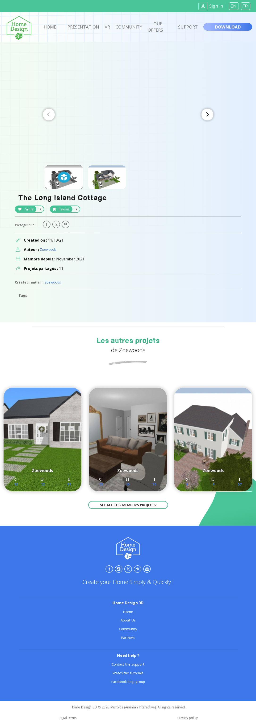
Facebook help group (128, 681)
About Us (128, 620)
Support (188, 27)
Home (50, 27)
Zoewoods (48, 249)
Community (129, 27)
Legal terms (68, 718)
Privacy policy (187, 718)
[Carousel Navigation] (128, 114)
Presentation (83, 27)
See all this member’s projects (128, 505)
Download (228, 27)
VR (107, 27)
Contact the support (128, 664)
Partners (128, 637)
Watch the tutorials (128, 673)
